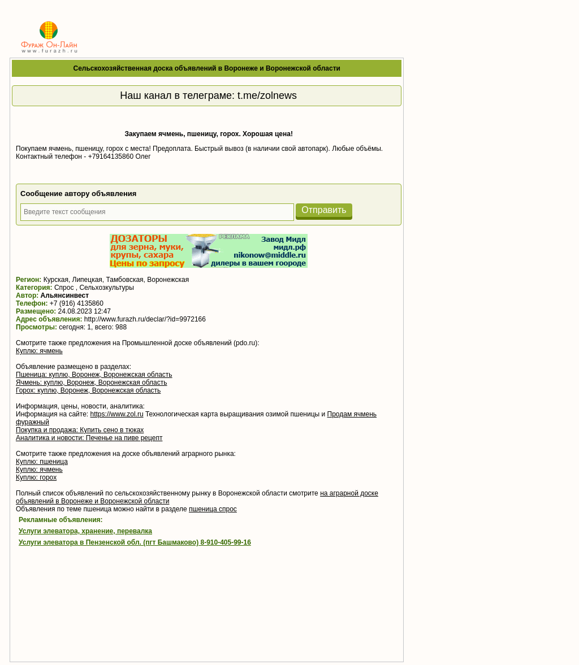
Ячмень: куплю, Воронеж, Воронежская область (91, 382)
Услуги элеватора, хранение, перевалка (85, 531)
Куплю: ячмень (39, 351)
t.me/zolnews (267, 95)
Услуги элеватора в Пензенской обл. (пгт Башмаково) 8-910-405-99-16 (135, 542)
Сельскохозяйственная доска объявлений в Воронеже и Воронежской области (207, 68)
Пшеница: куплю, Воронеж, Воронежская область (94, 375)
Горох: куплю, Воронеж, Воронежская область (88, 390)
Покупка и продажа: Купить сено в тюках (80, 430)
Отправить (323, 210)
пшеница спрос (213, 509)
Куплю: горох (36, 477)
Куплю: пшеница (42, 462)
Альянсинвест (65, 295)
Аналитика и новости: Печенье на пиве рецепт (89, 438)
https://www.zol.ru (117, 414)
